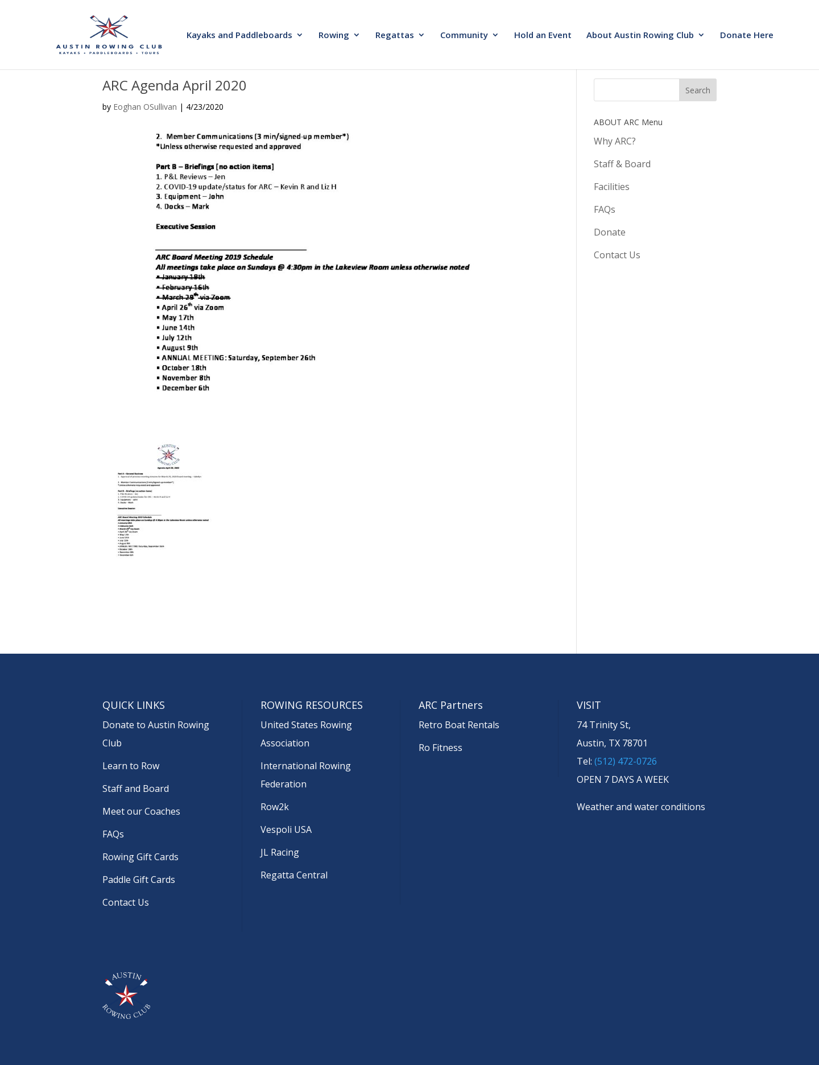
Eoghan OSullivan (145, 106)
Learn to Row (130, 765)
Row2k (274, 806)
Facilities (612, 186)
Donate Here (747, 35)
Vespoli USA (286, 829)
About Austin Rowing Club (640, 35)
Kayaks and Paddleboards (239, 35)
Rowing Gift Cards (140, 857)
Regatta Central (294, 875)
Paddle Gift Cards (138, 879)
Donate (610, 232)
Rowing (333, 35)
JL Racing (279, 852)
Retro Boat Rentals (459, 725)
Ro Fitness (440, 747)
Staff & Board (622, 164)
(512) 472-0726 (625, 761)
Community (464, 35)
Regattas (394, 35)
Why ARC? (615, 141)
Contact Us (617, 255)
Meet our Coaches (141, 811)
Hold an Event (543, 35)
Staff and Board (135, 788)
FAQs (604, 209)
